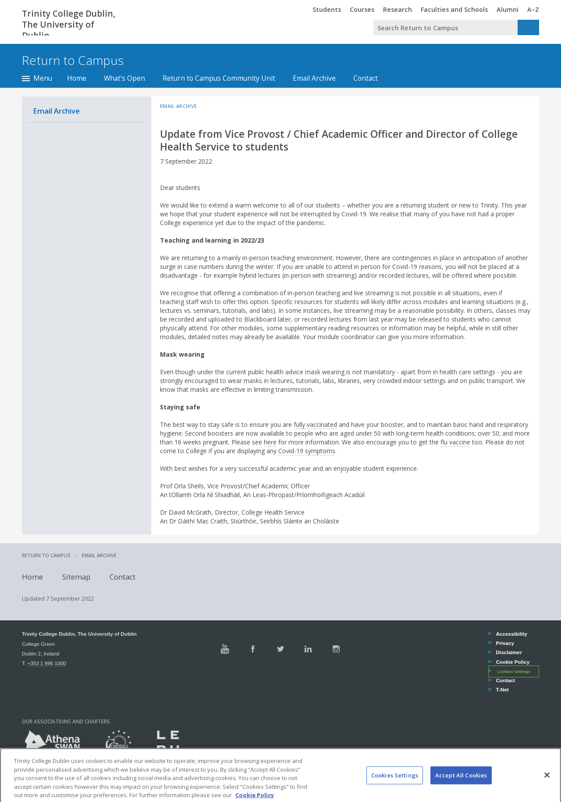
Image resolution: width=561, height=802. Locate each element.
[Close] (547, 785)
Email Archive (314, 78)
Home (76, 78)
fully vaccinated (315, 424)
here (270, 442)
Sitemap (76, 576)
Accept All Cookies (461, 786)
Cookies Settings (513, 672)
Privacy (504, 643)
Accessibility (511, 634)
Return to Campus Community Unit (219, 78)
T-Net (501, 689)
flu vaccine (455, 442)
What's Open (124, 78)
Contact (365, 78)
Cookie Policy (512, 662)
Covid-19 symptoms (306, 451)
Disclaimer (508, 652)
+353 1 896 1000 (46, 663)
